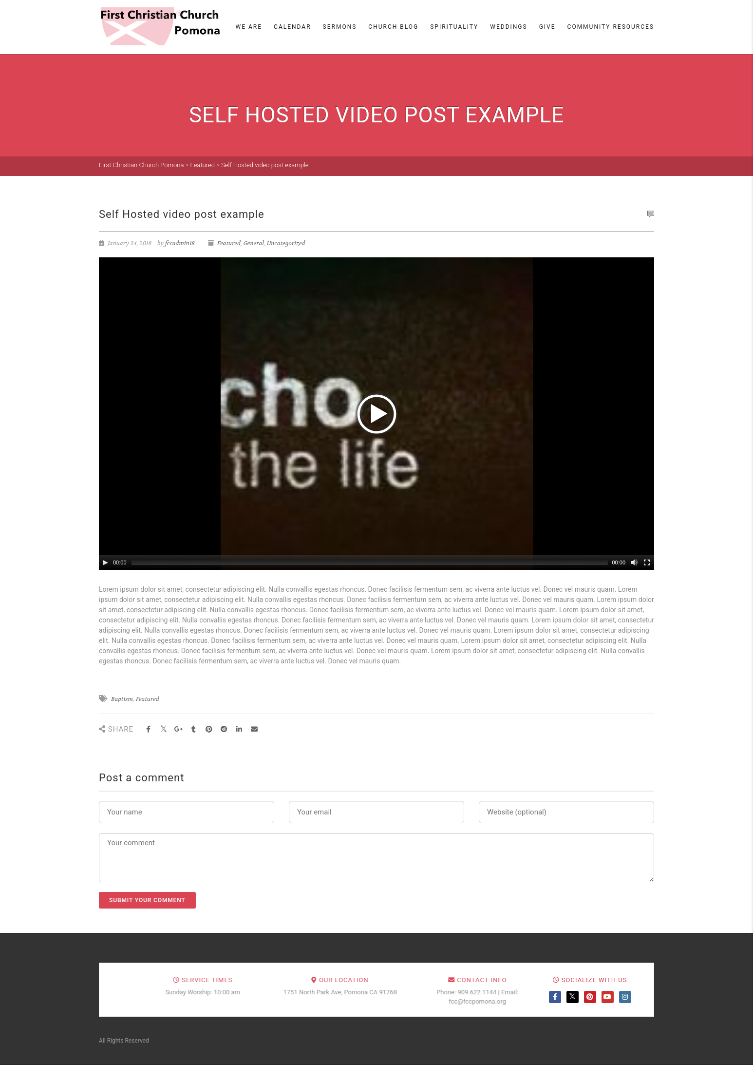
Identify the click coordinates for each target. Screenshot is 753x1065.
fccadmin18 (180, 243)
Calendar (292, 26)
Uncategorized (286, 243)
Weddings (508, 26)
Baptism (122, 699)
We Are (249, 26)
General (254, 243)
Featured (229, 243)
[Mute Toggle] (634, 562)
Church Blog (393, 26)
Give (547, 26)
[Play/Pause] (105, 562)
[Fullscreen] (647, 562)
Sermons (340, 26)
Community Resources (610, 26)
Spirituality (454, 26)
